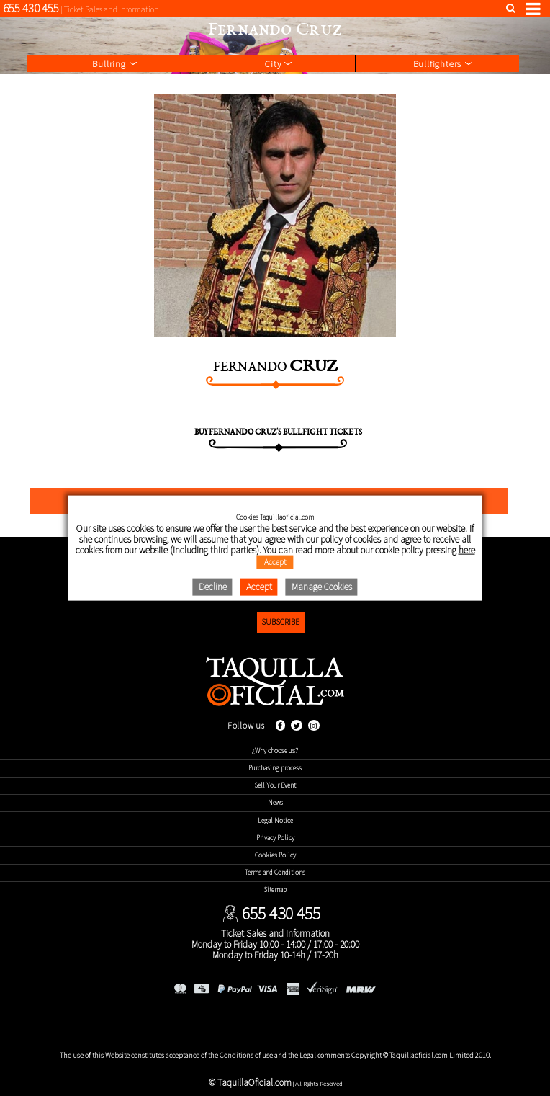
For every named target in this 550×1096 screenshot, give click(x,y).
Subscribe (280, 622)
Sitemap (275, 890)
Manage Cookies (322, 587)
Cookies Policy (275, 855)
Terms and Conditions (275, 872)
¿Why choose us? (275, 751)
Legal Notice (275, 820)
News (275, 802)
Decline (213, 587)
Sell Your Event (275, 785)
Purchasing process (275, 768)
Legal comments (324, 1055)
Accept (275, 562)
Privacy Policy (275, 838)
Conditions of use (246, 1055)
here (467, 550)
